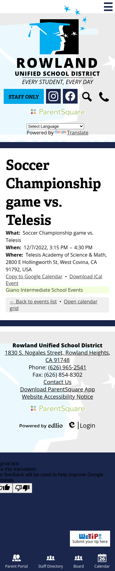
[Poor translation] (22, 488)
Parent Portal (16, 561)
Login (81, 425)
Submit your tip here (90, 538)
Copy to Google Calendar (34, 276)
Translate (71, 132)
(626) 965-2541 (67, 367)
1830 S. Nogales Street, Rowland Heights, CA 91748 (57, 356)
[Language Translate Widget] (55, 126)
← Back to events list (33, 301)
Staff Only (24, 97)
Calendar (102, 561)
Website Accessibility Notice (57, 396)
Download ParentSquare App (57, 389)
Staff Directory (50, 561)
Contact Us (57, 382)
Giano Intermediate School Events (44, 290)
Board (78, 561)
